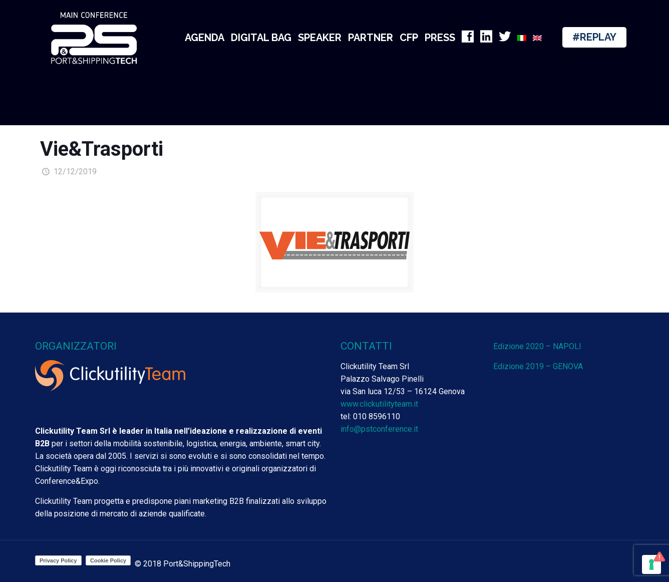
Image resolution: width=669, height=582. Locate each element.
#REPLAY (594, 37)
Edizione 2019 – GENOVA (538, 366)
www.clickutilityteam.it (379, 404)
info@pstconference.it (379, 429)
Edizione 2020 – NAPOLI (537, 346)
